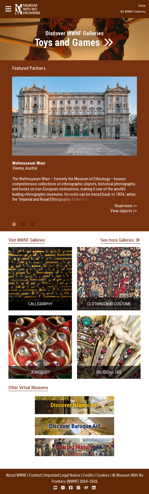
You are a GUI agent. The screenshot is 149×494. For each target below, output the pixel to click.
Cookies (103, 475)
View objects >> (123, 210)
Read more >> (126, 205)
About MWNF (16, 475)
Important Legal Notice (62, 475)
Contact (35, 475)
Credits (88, 475)
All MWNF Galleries (133, 11)
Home (142, 6)
